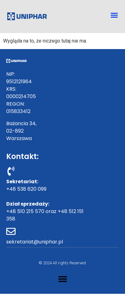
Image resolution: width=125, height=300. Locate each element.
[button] (114, 15)
